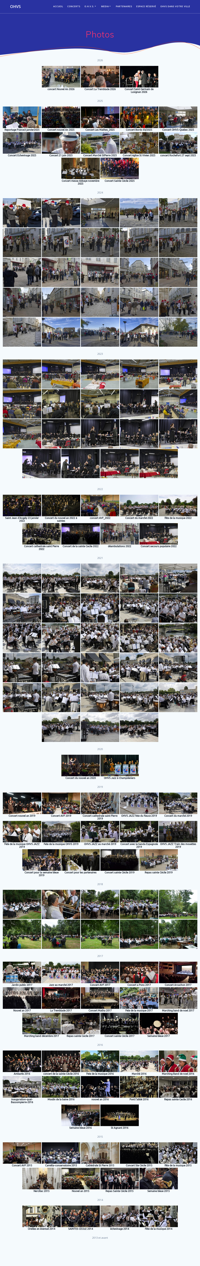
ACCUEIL (58, 6)
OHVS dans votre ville (175, 6)
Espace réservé (146, 6)
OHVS (15, 7)
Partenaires (124, 6)
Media (105, 6)
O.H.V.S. (89, 6)
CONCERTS (73, 6)
